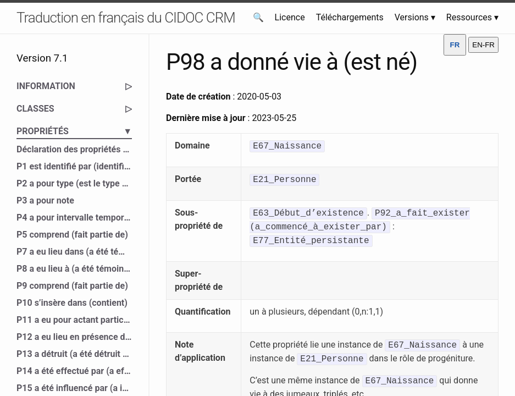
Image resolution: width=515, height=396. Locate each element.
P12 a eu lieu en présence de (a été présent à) (74, 337)
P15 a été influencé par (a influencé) (74, 388)
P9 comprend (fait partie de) (72, 285)
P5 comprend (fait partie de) (72, 234)
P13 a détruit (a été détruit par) (74, 354)
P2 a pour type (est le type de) (74, 183)
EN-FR (483, 45)
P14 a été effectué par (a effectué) (74, 371)
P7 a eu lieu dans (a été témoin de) (74, 251)
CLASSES (74, 109)
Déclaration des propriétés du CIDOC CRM (74, 149)
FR (455, 45)
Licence (290, 17)
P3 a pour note (45, 200)
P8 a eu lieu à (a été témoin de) (74, 268)
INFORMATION (74, 86)
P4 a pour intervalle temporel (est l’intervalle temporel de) (74, 217)
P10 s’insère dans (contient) (72, 303)
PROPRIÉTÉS (74, 131)
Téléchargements (350, 17)
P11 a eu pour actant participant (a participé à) (74, 320)
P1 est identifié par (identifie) (74, 166)
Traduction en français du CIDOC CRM (125, 17)
